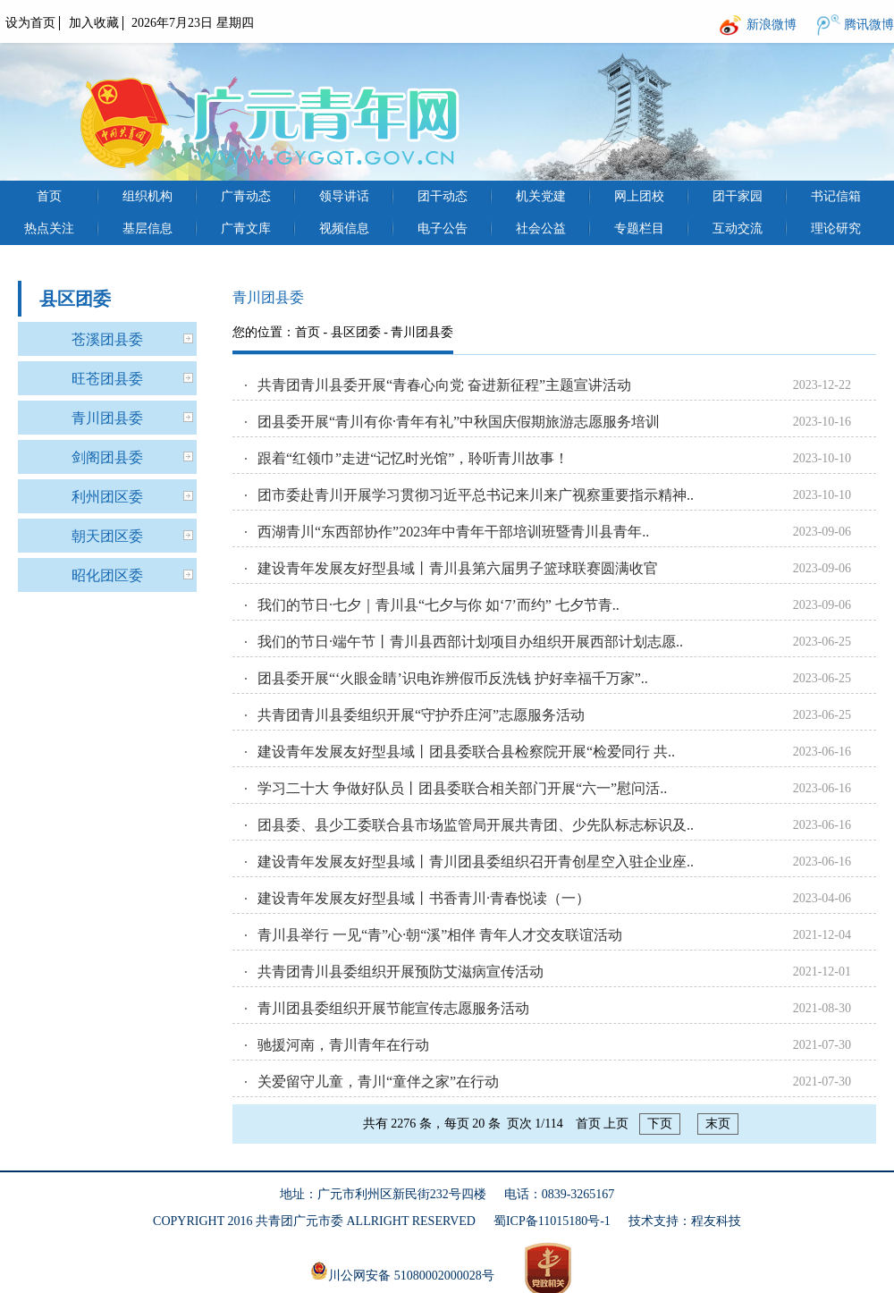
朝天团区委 (107, 536)
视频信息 (344, 228)
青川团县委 (107, 418)
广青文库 (246, 228)
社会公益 (541, 228)
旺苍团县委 (107, 378)
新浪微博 (771, 24)
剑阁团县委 (107, 457)
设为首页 (30, 23)
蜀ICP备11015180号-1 (552, 1221)
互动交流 (738, 228)
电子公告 (442, 228)
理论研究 (836, 228)
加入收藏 (94, 23)
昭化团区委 (107, 575)
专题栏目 (639, 228)
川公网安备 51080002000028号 (402, 1272)
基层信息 (147, 228)
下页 (659, 1123)
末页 (717, 1123)
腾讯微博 (869, 24)
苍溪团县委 (107, 339)
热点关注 (49, 228)
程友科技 (716, 1221)
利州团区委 (107, 496)
